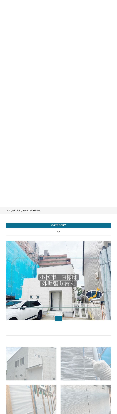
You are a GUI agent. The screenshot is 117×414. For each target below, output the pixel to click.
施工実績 (16, 210)
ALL (59, 231)
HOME (8, 210)
